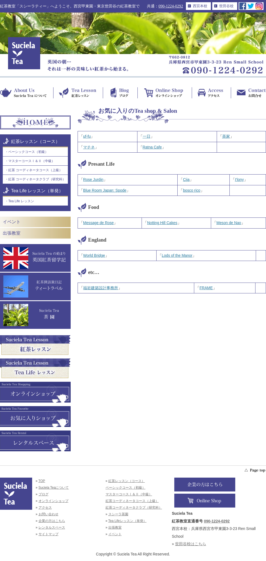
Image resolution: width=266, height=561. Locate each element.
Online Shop (164, 92)
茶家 (226, 136)
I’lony (239, 180)
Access (211, 92)
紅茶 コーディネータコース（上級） (35, 170)
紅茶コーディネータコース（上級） (132, 501)
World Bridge (94, 255)
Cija (186, 180)
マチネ (89, 147)
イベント (12, 221)
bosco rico (191, 190)
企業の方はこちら (52, 521)
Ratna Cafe (152, 147)
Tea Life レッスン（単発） (37, 190)
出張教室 (12, 233)
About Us (26, 92)
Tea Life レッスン (21, 201)
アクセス (45, 507)
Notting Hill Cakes (162, 223)
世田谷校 (226, 6)
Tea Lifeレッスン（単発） (127, 521)
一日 (146, 136)
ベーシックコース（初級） (28, 152)
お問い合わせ (48, 514)
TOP (41, 481)
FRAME (206, 288)
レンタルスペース (52, 527)
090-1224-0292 (170, 6)
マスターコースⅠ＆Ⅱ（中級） (31, 161)
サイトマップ (48, 534)
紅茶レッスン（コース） (35, 141)
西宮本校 (200, 6)
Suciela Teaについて (54, 488)
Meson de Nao (228, 223)
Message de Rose (98, 223)
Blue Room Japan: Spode (104, 190)
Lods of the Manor (177, 255)
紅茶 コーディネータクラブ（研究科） (37, 179)
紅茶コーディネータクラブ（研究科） (134, 507)
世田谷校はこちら (190, 544)
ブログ (43, 494)
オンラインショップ (53, 501)
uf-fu (87, 136)
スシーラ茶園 (118, 514)
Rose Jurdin (93, 180)
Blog (120, 92)
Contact (248, 92)
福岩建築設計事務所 (100, 288)
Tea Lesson (78, 92)
